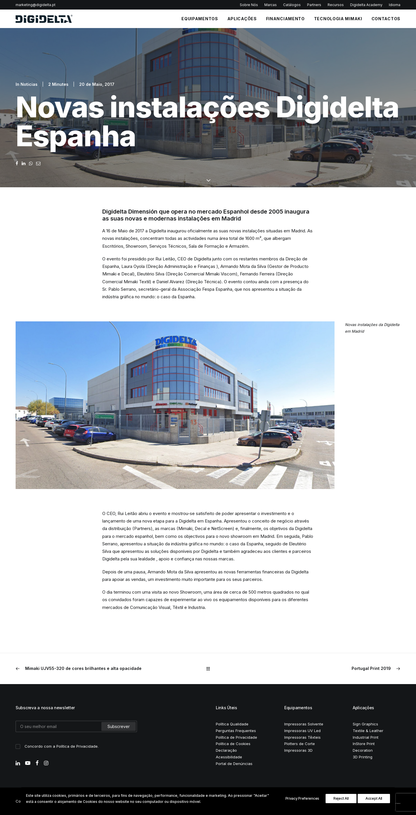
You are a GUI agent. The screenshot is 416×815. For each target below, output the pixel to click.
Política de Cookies (233, 743)
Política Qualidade (232, 724)
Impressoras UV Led (302, 730)
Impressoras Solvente (303, 724)
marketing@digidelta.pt (35, 5)
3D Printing (362, 757)
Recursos (336, 5)
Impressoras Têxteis (302, 737)
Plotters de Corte (299, 743)
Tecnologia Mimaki (338, 18)
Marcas (270, 5)
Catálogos (292, 5)
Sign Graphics (365, 724)
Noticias (29, 84)
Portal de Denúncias (234, 763)
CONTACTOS (386, 18)
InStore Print (364, 743)
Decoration (363, 750)
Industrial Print (365, 737)
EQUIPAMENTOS (199, 18)
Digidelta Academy (366, 5)
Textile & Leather (368, 730)
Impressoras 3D (298, 750)
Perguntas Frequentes (236, 730)
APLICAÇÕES (242, 18)
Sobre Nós (249, 5)
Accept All (373, 798)
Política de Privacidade (77, 746)
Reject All (341, 798)
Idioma (394, 5)
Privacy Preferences (302, 798)
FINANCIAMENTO (285, 18)
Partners (314, 5)
